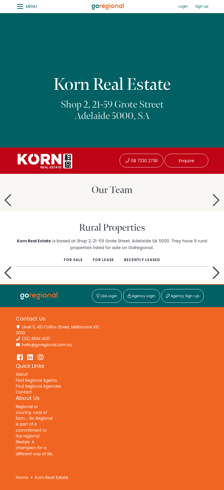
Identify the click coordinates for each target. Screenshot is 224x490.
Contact (24, 392)
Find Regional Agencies (38, 386)
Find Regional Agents (36, 381)
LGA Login (107, 296)
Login (183, 6)
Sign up (201, 6)
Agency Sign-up (182, 296)
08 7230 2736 (141, 160)
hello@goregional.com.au (47, 345)
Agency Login (141, 296)
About (22, 374)
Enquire (186, 161)
